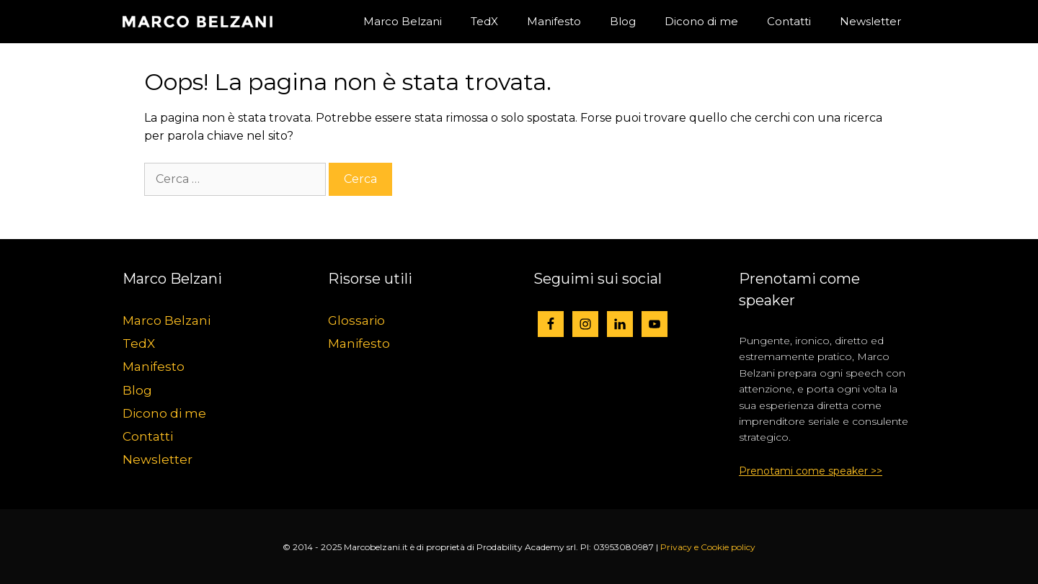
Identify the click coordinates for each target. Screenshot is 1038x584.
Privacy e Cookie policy (707, 547)
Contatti (789, 21)
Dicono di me (701, 21)
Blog (623, 21)
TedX (484, 21)
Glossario (356, 320)
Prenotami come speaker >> (810, 470)
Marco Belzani (402, 21)
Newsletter (870, 21)
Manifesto (554, 21)
